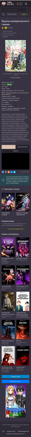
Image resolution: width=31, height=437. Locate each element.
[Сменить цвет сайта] (3, 14)
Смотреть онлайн (8, 147)
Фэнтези (8, 92)
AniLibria (10, 108)
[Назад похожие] (1, 205)
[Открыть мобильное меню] (26, 3)
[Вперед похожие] (29, 205)
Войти (24, 14)
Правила (11, 431)
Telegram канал (15, 376)
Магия (3, 94)
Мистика (8, 94)
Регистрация (12, 14)
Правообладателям (23, 431)
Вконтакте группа (15, 381)
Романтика (14, 92)
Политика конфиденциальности (15, 433)
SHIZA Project (16, 108)
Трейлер (15, 151)
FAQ (3, 431)
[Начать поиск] (27, 9)
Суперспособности (23, 92)
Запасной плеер (22, 147)
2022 (6, 86)
